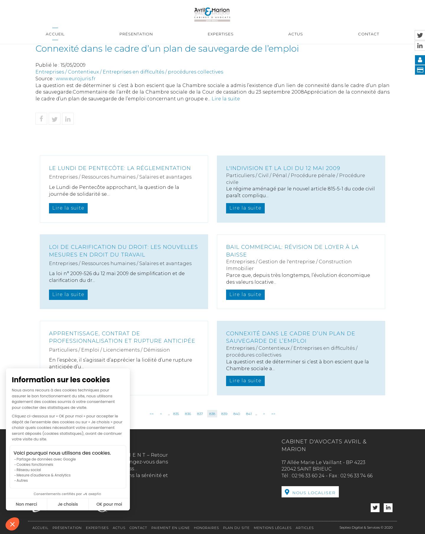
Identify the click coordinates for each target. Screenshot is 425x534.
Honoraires (206, 528)
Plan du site (236, 528)
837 (200, 413)
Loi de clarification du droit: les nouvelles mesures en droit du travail (123, 251)
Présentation (136, 34)
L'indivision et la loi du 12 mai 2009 (283, 168)
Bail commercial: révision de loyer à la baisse (292, 251)
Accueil (55, 34)
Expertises (221, 34)
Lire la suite (226, 99)
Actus (295, 34)
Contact (368, 34)
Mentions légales (273, 528)
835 (176, 413)
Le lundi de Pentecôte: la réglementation (120, 168)
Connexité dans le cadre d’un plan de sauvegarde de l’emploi (290, 337)
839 (224, 413)
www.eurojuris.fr (76, 78)
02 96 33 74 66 (356, 476)
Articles (305, 528)
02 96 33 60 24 (308, 476)
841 (249, 413)
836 (188, 413)
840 (236, 413)
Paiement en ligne (170, 528)
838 (212, 413)
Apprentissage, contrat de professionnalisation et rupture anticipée (122, 337)
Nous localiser (314, 492)
